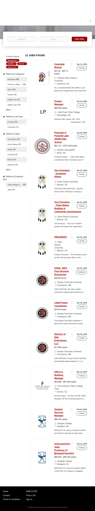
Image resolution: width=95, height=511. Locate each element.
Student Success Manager (58, 412)
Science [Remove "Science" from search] (21, 64)
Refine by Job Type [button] (14, 117)
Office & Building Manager (58, 375)
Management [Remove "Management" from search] (12, 60)
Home (5, 491)
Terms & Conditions (11, 499)
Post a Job (31, 495)
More (8, 110)
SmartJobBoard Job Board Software (56, 507)
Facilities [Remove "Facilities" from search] (11, 64)
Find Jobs (79, 39)
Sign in (29, 499)
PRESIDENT (60, 237)
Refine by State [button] (12, 134)
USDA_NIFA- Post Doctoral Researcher (61, 271)
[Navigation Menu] (90, 21)
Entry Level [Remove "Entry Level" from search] (12, 67)
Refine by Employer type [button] (13, 177)
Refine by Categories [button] (14, 74)
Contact (6, 495)
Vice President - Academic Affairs (62, 173)
